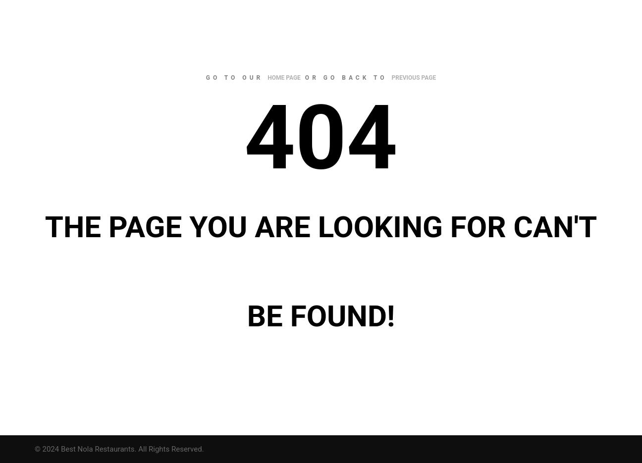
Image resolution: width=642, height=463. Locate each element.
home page (284, 77)
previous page (414, 77)
